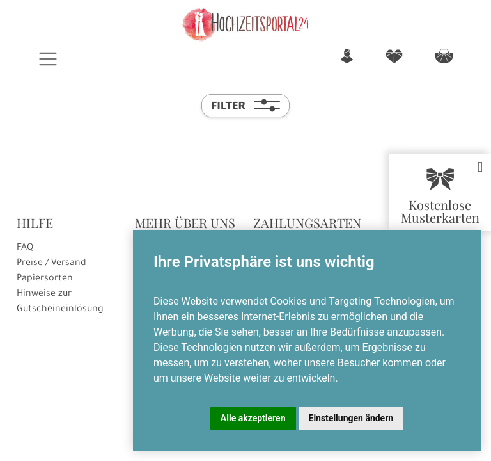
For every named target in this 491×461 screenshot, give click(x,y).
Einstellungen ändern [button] (351, 418)
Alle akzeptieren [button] (253, 418)
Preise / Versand (51, 264)
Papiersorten (45, 279)
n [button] (346, 57)
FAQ (25, 248)
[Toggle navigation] (48, 59)
